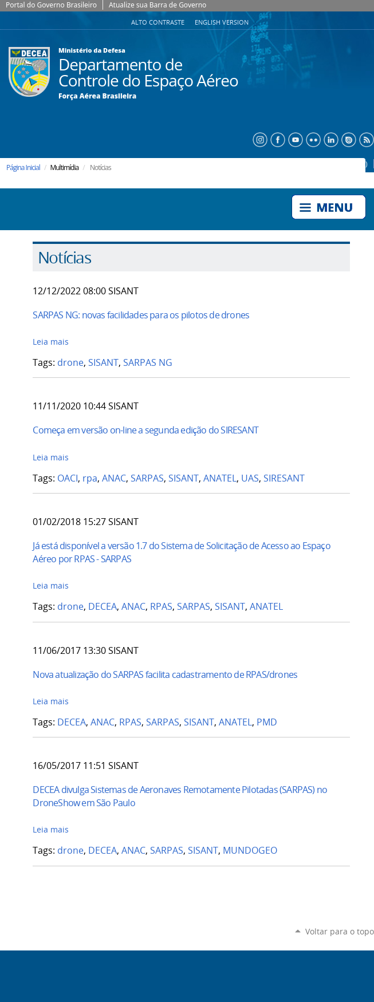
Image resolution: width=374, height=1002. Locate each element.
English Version (222, 22)
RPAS (161, 607)
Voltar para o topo (339, 931)
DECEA (102, 607)
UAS (250, 478)
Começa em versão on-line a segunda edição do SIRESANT (145, 430)
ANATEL (220, 478)
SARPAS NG (147, 363)
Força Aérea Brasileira (97, 96)
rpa (89, 478)
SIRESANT (284, 478)
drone (70, 363)
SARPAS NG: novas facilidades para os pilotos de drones (141, 315)
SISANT (103, 363)
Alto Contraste (158, 22)
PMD (267, 722)
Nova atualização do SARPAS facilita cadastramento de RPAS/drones (165, 674)
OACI (67, 478)
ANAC (114, 478)
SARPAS (147, 478)
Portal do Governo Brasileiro (51, 5)
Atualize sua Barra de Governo (157, 5)
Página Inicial (23, 167)
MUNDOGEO (250, 851)
